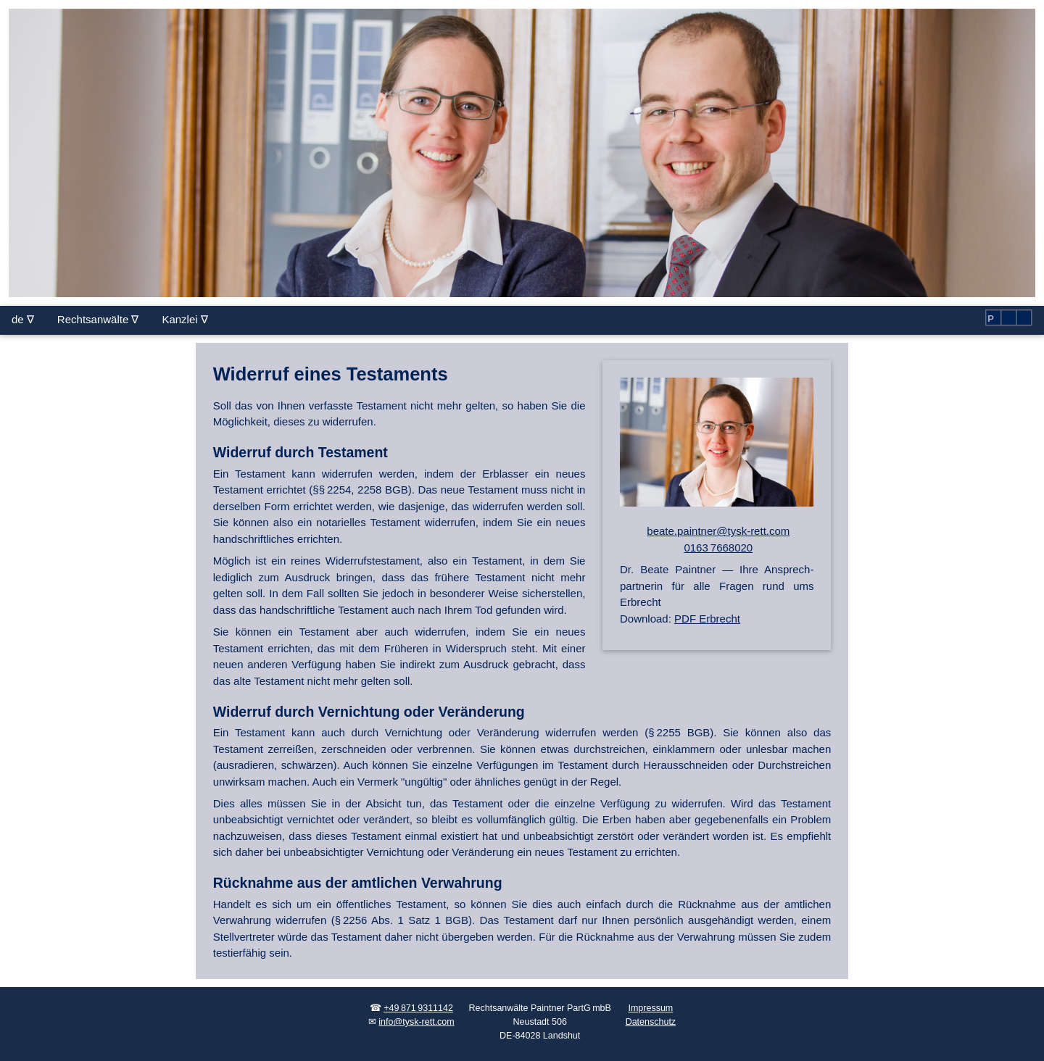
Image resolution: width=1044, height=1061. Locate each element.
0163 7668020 (718, 547)
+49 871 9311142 (418, 1008)
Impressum (650, 1008)
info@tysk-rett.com (416, 1022)
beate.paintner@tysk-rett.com (718, 531)
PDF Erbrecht (707, 618)
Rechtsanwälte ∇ (98, 319)
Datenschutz (651, 1022)
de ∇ (23, 319)
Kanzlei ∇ (184, 319)
